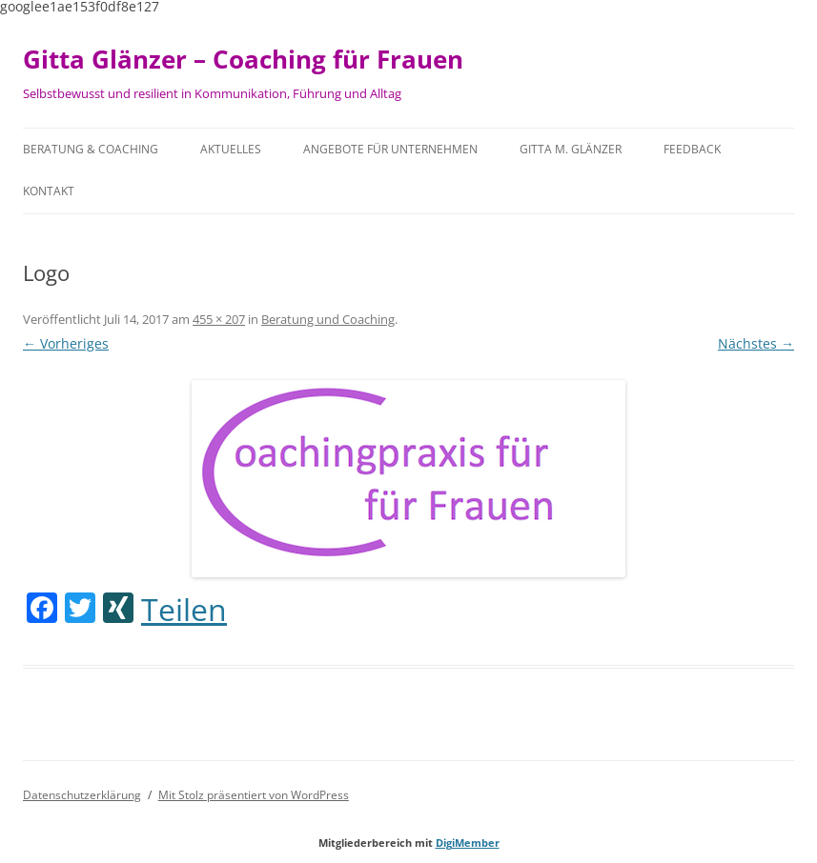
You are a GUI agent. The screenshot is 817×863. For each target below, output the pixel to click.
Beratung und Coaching (328, 319)
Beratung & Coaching (90, 149)
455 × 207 (219, 319)
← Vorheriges (66, 343)
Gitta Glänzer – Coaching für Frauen (243, 59)
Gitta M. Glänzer (571, 149)
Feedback (692, 149)
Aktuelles (230, 149)
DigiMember (468, 842)
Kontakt (48, 191)
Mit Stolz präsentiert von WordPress (253, 795)
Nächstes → (756, 343)
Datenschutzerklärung (82, 795)
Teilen (184, 609)
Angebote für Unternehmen (390, 149)
